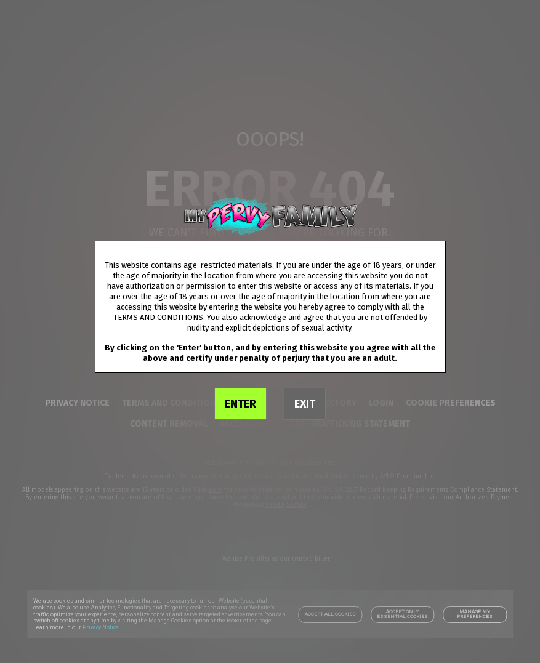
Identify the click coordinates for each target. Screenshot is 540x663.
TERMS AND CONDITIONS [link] (158, 317)
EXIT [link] (304, 404)
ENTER (240, 404)
